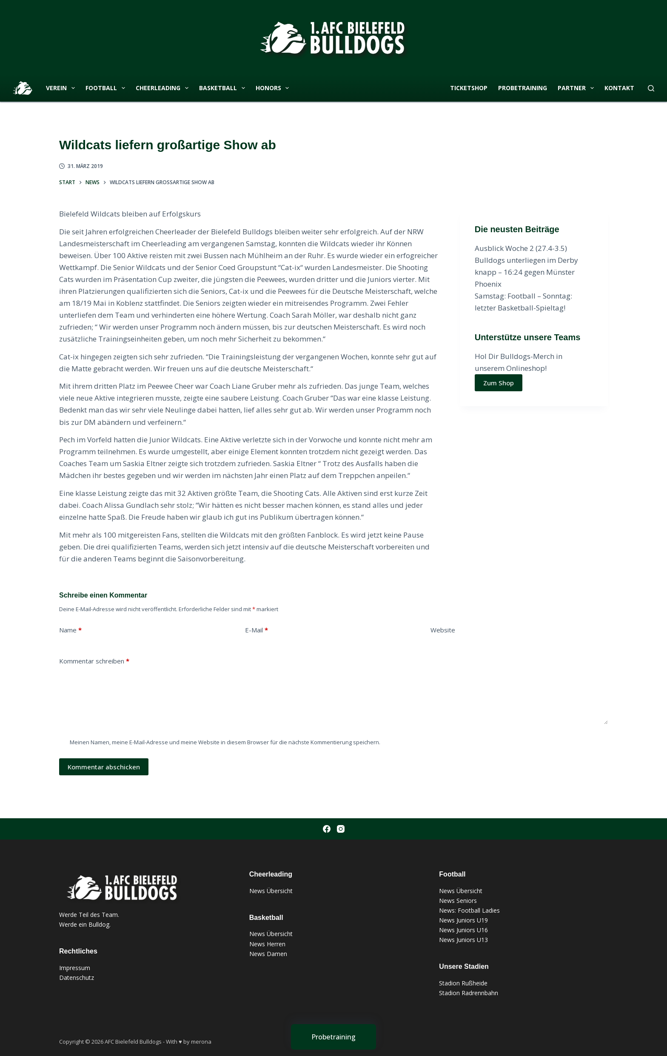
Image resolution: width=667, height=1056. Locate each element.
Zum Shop (498, 383)
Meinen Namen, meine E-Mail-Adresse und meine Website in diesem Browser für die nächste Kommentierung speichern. (225, 742)
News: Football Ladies (469, 910)
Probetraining (522, 88)
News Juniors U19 (463, 920)
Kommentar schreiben (94, 661)
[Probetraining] (333, 1037)
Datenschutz (76, 977)
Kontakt (619, 88)
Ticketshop (468, 88)
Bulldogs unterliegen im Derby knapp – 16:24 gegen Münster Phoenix (526, 272)
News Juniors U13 (463, 940)
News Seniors (458, 901)
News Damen (268, 954)
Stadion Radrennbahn (468, 993)
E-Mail (256, 630)
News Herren (267, 944)
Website (442, 630)
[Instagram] (341, 829)
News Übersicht (271, 891)
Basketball (223, 88)
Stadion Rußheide (463, 983)
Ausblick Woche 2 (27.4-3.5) (521, 248)
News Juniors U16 (463, 930)
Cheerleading (164, 88)
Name (70, 630)
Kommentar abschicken (104, 767)
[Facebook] (327, 829)
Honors (274, 88)
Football (107, 88)
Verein (62, 88)
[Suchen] (651, 88)
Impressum (74, 968)
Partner (577, 88)
